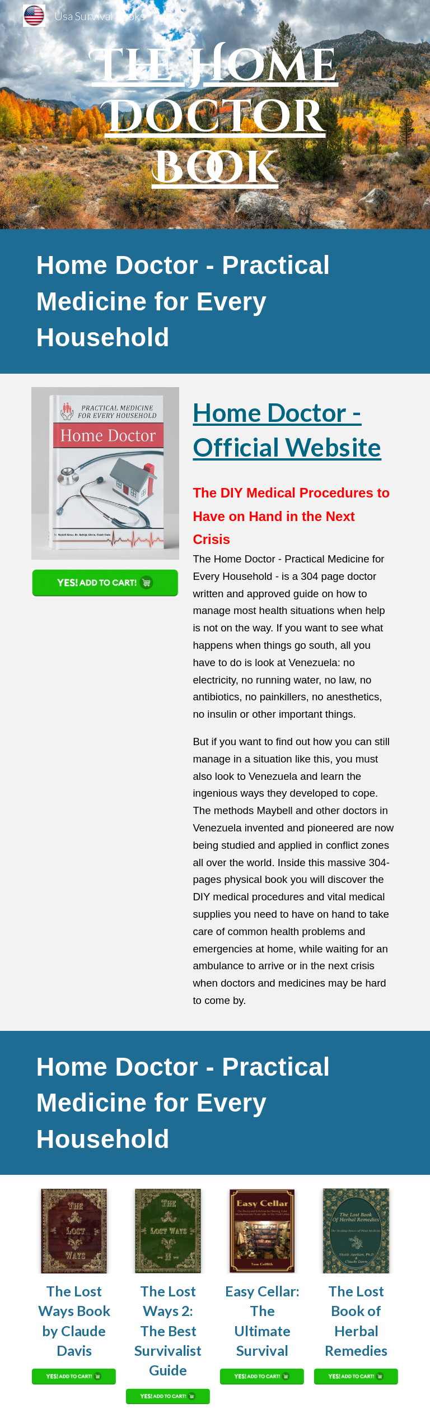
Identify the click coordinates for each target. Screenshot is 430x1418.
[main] (215, 115)
